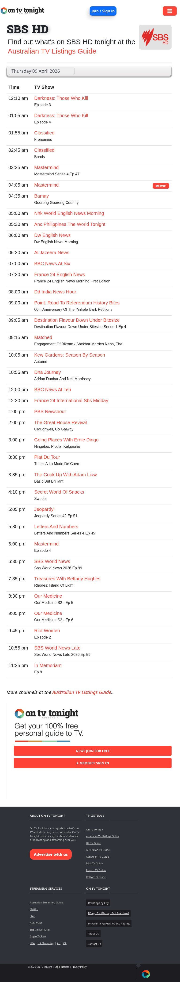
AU (58, 943)
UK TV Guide (93, 843)
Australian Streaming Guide (46, 902)
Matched (43, 337)
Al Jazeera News (51, 252)
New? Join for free (93, 751)
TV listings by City (98, 903)
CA (65, 943)
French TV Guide (96, 870)
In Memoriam (48, 665)
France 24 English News (59, 274)
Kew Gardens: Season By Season (69, 354)
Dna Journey (47, 372)
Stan (32, 916)
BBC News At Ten (52, 389)
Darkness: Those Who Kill (61, 98)
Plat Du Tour (47, 457)
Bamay (41, 196)
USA (32, 943)
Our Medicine (48, 596)
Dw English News (52, 235)
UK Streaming (46, 943)
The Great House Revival (60, 422)
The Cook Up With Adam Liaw (65, 474)
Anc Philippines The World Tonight (69, 224)
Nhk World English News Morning (69, 213)
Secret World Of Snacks (59, 492)
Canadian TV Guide (97, 856)
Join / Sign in (103, 11)
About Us (93, 933)
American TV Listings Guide (102, 836)
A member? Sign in (92, 763)
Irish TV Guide (94, 863)
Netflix (34, 909)
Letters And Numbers (56, 526)
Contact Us (94, 944)
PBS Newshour (50, 411)
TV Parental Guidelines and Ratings (109, 923)
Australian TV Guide (98, 850)
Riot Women (47, 630)
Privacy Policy (79, 966)
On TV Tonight (94, 829)
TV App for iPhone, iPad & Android (108, 913)
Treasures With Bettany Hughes (67, 578)
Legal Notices (62, 966)
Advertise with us (51, 854)
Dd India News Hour (55, 291)
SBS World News (52, 561)
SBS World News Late (57, 647)
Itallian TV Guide (96, 877)
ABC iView (36, 922)
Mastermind (46, 167)
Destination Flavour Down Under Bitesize (77, 320)
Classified (44, 132)
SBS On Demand (40, 929)
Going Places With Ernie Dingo (66, 439)
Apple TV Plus (38, 936)
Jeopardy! (44, 509)
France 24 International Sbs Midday (71, 400)
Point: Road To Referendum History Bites (77, 302)
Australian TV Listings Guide (52, 51)
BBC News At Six (52, 263)
